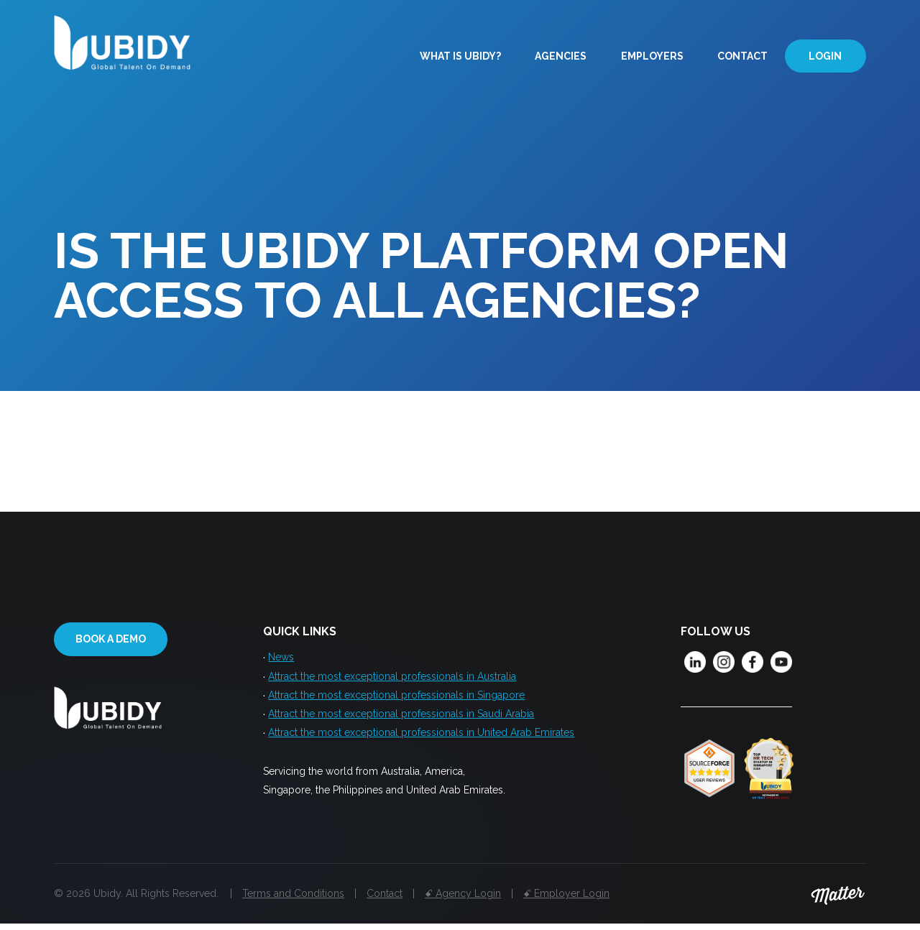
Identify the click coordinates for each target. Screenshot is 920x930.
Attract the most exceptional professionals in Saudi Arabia (401, 718)
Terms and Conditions (293, 900)
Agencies (560, 56)
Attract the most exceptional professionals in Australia (392, 677)
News (281, 657)
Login (825, 56)
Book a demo (110, 639)
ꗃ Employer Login (566, 900)
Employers (652, 56)
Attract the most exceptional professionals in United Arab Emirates (421, 738)
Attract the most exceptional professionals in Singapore (396, 698)
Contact (742, 56)
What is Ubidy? (460, 56)
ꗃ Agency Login (463, 900)
